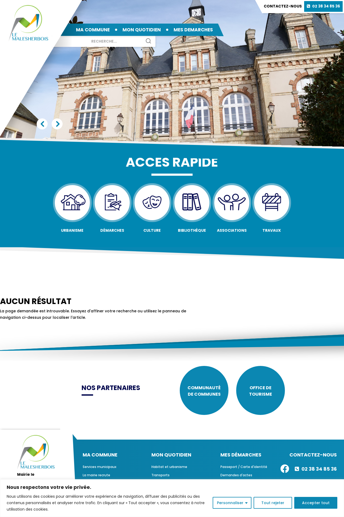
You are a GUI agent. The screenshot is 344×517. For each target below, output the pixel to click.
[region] (172, 498)
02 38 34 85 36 (326, 6)
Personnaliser (230, 502)
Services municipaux (99, 467)
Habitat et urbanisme (169, 467)
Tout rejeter (272, 502)
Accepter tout (316, 502)
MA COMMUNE (93, 30)
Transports (160, 476)
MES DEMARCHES (193, 30)
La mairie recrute (96, 476)
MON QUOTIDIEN (142, 30)
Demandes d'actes (236, 476)
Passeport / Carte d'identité (243, 467)
